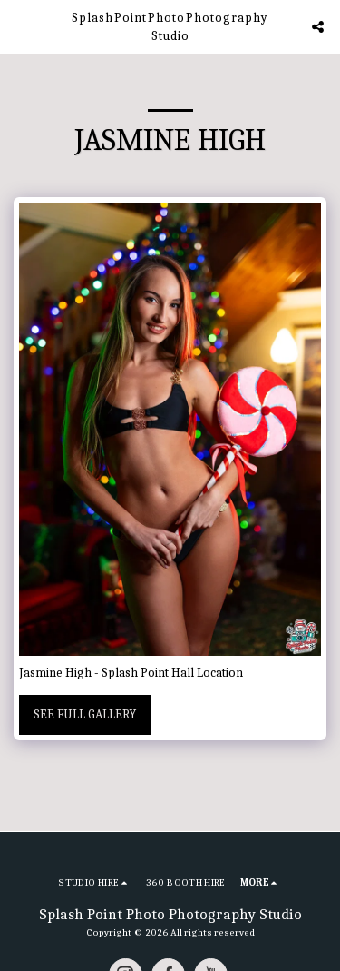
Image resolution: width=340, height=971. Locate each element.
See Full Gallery (85, 714)
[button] (20, 26)
